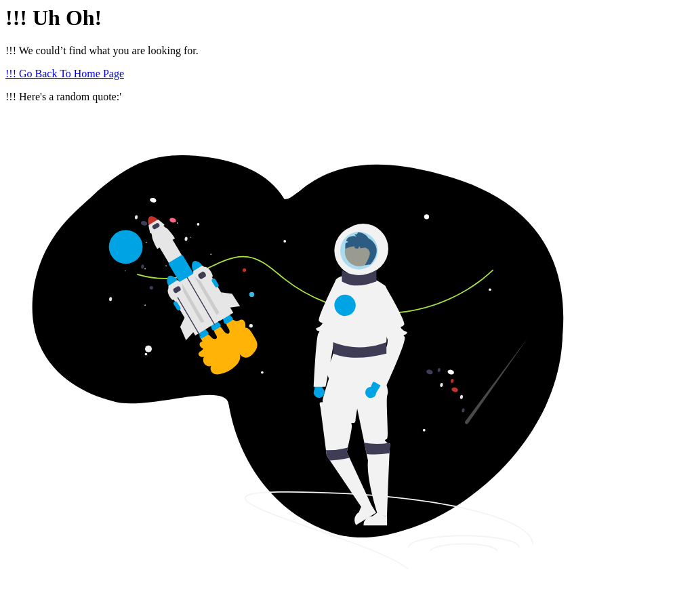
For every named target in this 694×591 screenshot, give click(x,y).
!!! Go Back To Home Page (64, 73)
